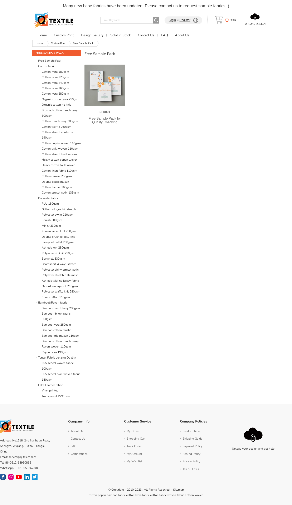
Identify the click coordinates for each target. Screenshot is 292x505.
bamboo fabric (116, 495)
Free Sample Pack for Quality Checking (105, 120)
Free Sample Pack (83, 43)
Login (172, 20)
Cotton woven (194, 495)
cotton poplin (97, 495)
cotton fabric (158, 495)
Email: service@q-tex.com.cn (18, 457)
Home (40, 43)
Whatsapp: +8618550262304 (19, 468)
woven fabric (175, 495)
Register (185, 20)
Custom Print (58, 43)
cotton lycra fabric (137, 495)
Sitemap (178, 490)
